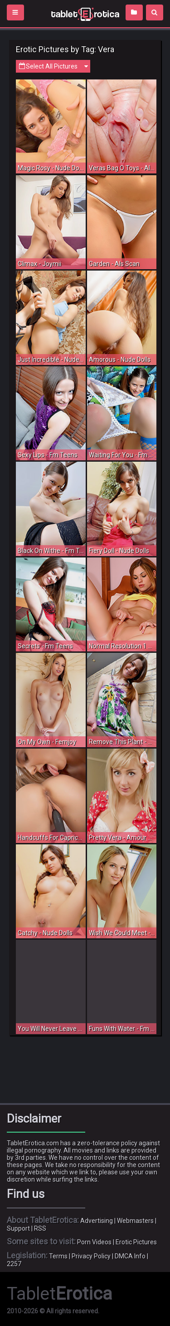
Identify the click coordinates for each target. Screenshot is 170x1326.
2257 (14, 1263)
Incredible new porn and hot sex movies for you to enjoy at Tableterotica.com (85, 13)
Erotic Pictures (136, 1242)
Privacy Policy (91, 1256)
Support (18, 1228)
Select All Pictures (53, 66)
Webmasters (135, 1220)
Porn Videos (94, 1242)
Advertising (96, 1220)
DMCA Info (130, 1256)
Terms (58, 1256)
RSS (40, 1228)
